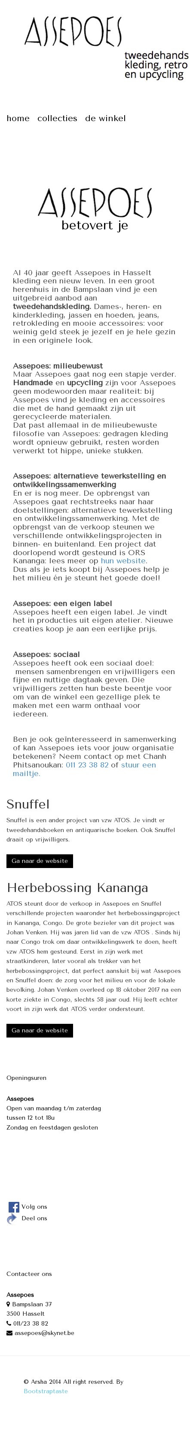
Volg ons (26, 1206)
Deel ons (26, 1218)
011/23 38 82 (27, 1323)
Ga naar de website (40, 861)
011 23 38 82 (87, 765)
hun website (123, 560)
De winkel (105, 118)
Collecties (57, 118)
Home (18, 118)
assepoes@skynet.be (40, 1333)
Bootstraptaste (46, 1391)
